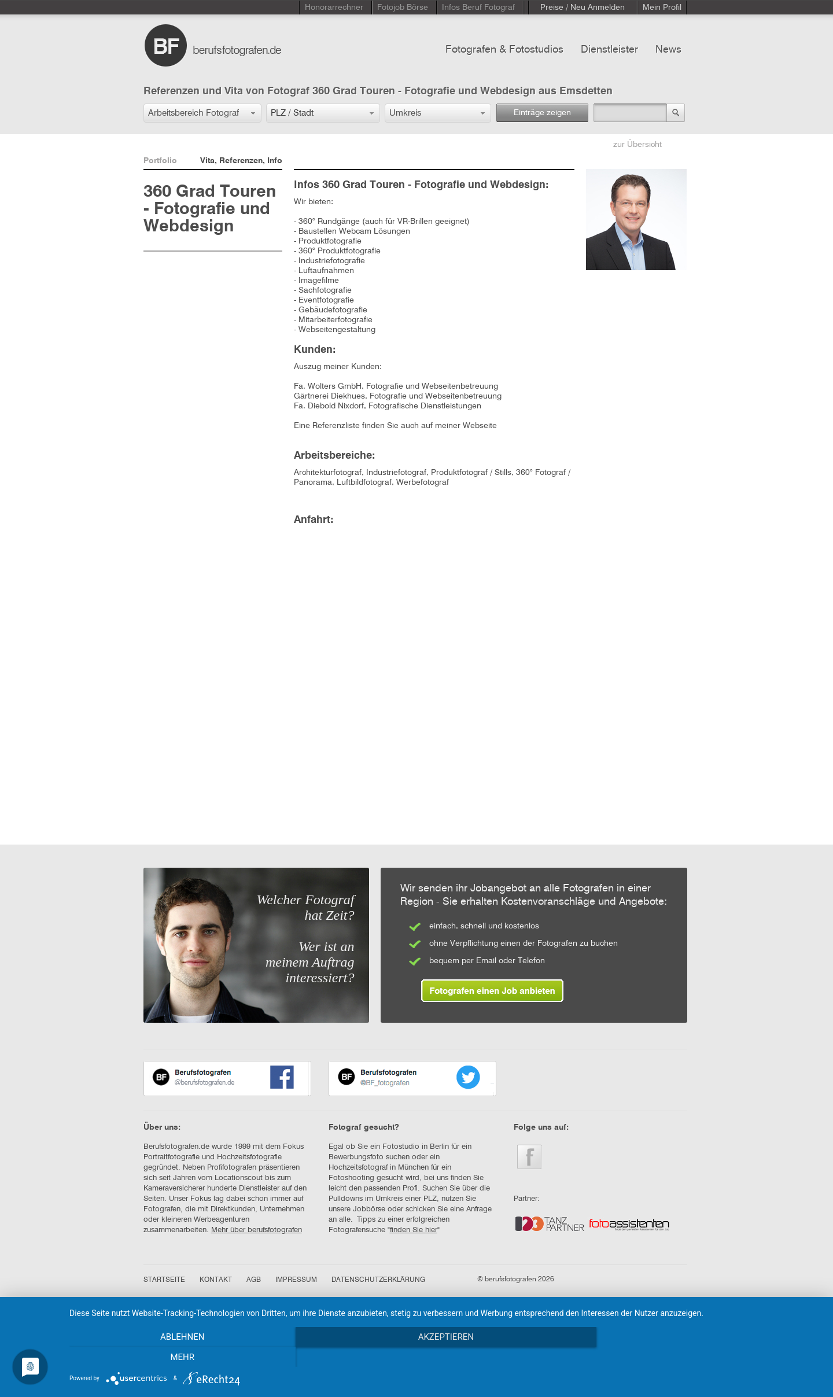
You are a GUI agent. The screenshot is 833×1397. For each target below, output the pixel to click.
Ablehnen (182, 1357)
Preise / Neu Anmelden (582, 7)
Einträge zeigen (542, 113)
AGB (253, 1280)
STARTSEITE (164, 1280)
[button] (202, 113)
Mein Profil (662, 7)
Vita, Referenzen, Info (241, 161)
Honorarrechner (334, 7)
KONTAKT (216, 1280)
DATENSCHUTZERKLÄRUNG (378, 1280)
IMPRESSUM (296, 1280)
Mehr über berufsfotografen (256, 1230)
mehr (708, 1357)
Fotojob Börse (402, 7)
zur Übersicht (637, 145)
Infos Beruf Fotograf (478, 7)
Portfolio (160, 161)
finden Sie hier (413, 1230)
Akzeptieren (445, 1357)
